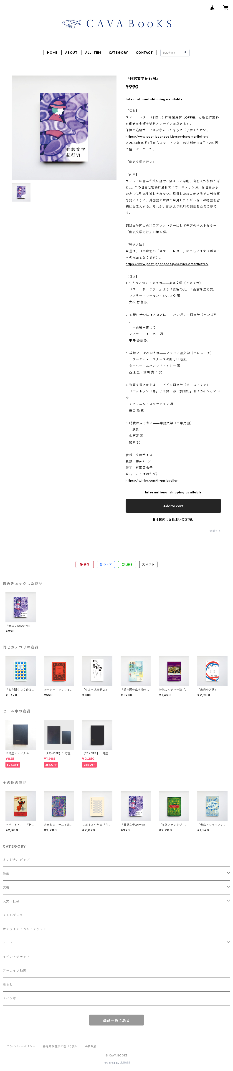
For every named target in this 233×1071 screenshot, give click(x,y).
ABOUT (71, 53)
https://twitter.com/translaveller (152, 480)
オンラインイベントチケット (24, 929)
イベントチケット (16, 957)
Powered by (116, 1062)
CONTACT (144, 53)
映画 (6, 873)
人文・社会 (11, 901)
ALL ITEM (93, 53)
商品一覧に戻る (116, 1020)
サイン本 (9, 998)
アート (8, 943)
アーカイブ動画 (14, 971)
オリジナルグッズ (16, 860)
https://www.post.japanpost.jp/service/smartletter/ (167, 136)
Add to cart (173, 506)
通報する (215, 531)
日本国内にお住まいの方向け (173, 520)
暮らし (8, 985)
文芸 (6, 887)
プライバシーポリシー (20, 1046)
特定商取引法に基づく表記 (60, 1046)
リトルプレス (13, 915)
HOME (52, 53)
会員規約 (91, 1046)
